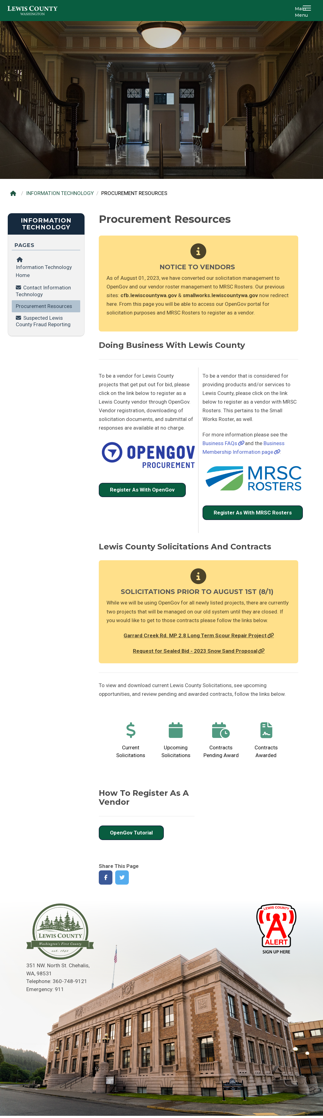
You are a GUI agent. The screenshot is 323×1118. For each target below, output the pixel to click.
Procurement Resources (44, 306)
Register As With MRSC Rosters (253, 512)
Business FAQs (220, 443)
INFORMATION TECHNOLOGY (60, 193)
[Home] (14, 193)
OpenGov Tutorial (131, 833)
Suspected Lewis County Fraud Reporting (43, 321)
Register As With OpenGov (142, 490)
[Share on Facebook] (106, 877)
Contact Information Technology (43, 290)
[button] (308, 10)
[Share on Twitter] (122, 877)
